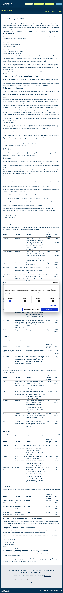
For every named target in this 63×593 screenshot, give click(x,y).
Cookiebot (28, 221)
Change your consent (9, 217)
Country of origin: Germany (50, 11)
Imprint (46, 579)
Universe (59, 3)
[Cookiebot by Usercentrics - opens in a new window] (52, 283)
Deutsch (59, 11)
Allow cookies (49, 309)
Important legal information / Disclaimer (23, 579)
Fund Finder (28, 3)
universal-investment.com (32, 572)
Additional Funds (38, 3)
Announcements (49, 3)
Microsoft (17, 238)
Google (17, 330)
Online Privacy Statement (38, 579)
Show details (53, 305)
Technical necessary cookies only (31, 309)
